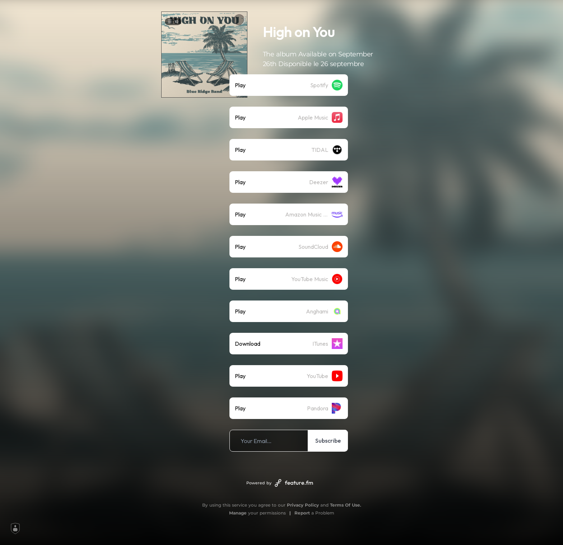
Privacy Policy (303, 505)
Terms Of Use (345, 505)
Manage (238, 513)
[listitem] (288, 85)
